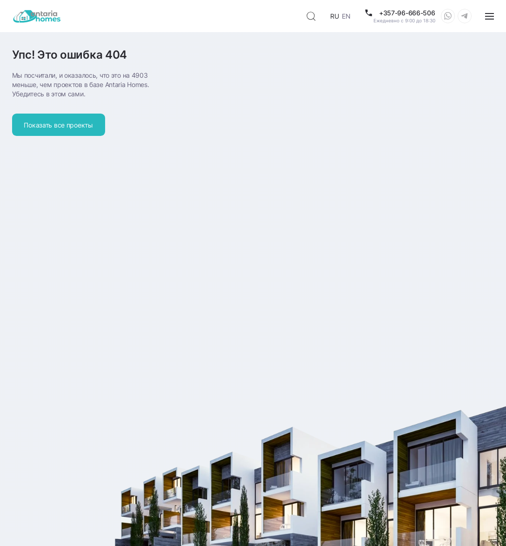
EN (346, 16)
